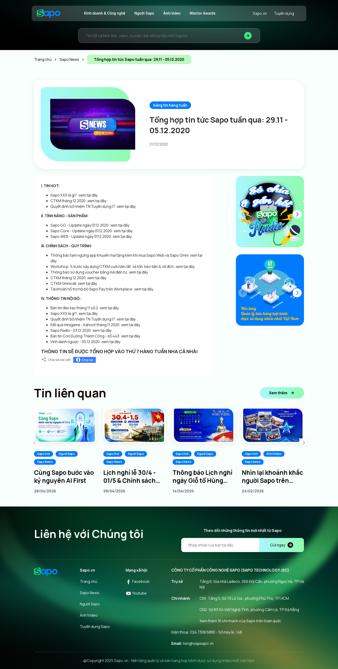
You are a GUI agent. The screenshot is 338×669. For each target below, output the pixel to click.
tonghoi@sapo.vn (198, 643)
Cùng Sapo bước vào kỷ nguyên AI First (64, 476)
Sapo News (45, 462)
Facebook (138, 581)
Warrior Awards (202, 13)
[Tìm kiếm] (248, 35)
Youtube (136, 593)
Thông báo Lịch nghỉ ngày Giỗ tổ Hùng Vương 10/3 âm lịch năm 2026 (202, 476)
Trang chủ (88, 581)
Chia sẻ (84, 360)
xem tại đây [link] (88, 195)
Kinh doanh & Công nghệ (104, 13)
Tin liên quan (70, 393)
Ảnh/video (172, 13)
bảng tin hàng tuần (170, 105)
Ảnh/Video (273, 454)
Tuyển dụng (284, 13)
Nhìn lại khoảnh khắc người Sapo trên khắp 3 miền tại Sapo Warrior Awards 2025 (272, 476)
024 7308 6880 (202, 632)
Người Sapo (144, 13)
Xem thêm (282, 392)
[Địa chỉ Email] (242, 545)
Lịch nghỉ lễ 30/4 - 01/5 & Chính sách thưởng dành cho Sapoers (129, 476)
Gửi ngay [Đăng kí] (281, 545)
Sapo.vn (260, 13)
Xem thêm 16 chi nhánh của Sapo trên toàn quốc (240, 620)
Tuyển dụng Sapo (95, 626)
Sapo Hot (43, 454)
